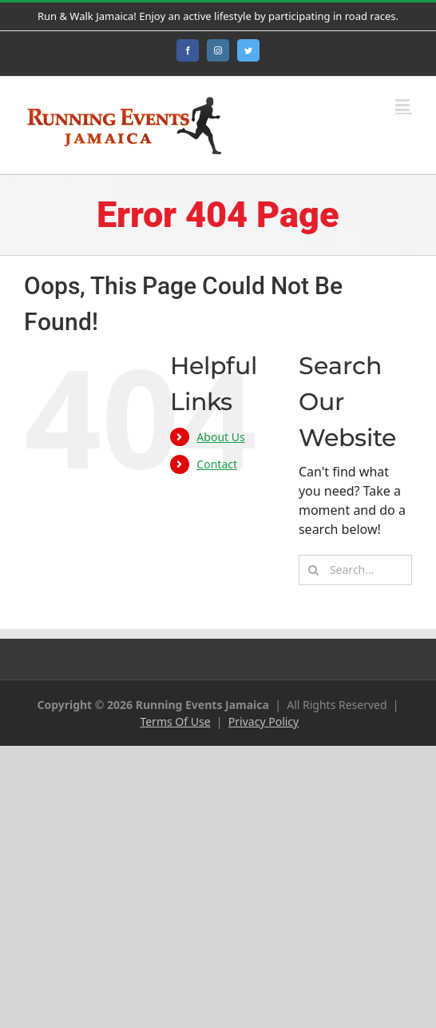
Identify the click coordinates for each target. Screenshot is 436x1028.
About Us (220, 436)
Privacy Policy (263, 721)
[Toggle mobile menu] (403, 105)
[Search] (314, 570)
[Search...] (355, 570)
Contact (216, 464)
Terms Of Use (175, 721)
